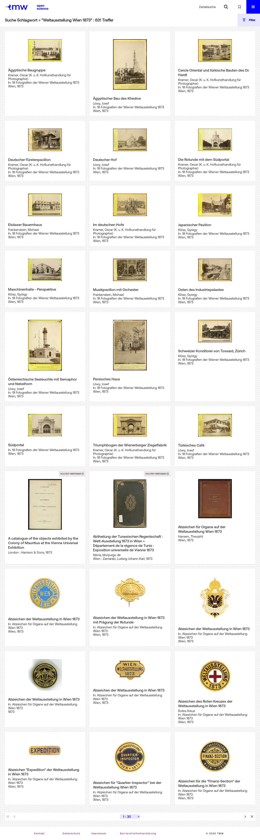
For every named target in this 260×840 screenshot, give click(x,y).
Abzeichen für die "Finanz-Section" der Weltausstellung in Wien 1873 (209, 783)
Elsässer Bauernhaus (25, 225)
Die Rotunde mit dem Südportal (203, 159)
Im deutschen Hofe (108, 225)
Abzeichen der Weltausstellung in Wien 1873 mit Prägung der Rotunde (128, 620)
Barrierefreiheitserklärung (138, 833)
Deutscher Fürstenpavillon (29, 160)
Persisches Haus (106, 379)
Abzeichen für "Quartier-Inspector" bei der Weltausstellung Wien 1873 (127, 785)
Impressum (98, 833)
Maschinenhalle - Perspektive (32, 289)
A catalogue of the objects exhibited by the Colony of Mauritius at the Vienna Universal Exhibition (43, 542)
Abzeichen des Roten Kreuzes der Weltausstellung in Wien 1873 (205, 703)
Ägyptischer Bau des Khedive (117, 98)
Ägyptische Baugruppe (26, 70)
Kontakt (39, 833)
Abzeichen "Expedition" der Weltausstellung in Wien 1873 (43, 772)
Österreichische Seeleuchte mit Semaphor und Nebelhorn (42, 381)
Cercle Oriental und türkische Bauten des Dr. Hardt (214, 72)
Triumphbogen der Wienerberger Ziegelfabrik (130, 445)
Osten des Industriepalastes (201, 290)
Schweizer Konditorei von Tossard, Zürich (211, 351)
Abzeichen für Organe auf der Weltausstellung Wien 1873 (201, 529)
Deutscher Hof (105, 160)
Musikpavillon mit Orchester (116, 290)
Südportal (16, 445)
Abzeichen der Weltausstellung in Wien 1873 (44, 619)
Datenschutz (71, 833)
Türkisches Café (191, 445)
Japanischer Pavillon (194, 225)
